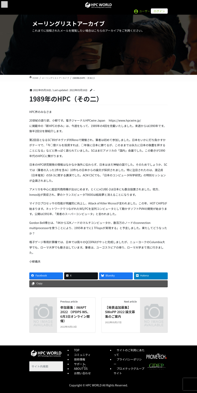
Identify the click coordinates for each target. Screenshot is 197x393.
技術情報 (79, 359)
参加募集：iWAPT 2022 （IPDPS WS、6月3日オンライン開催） (75, 314)
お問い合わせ (82, 373)
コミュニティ (82, 355)
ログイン (159, 11)
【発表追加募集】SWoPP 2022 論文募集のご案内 (120, 312)
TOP (76, 350)
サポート (79, 364)
